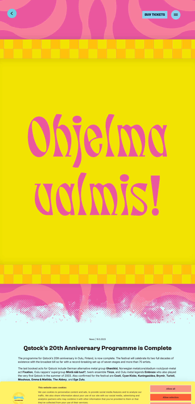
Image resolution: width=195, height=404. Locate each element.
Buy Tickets (155, 15)
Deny (170, 385)
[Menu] (175, 15)
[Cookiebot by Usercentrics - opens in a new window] (19, 398)
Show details (152, 398)
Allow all (170, 368)
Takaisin (12, 13)
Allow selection (171, 377)
